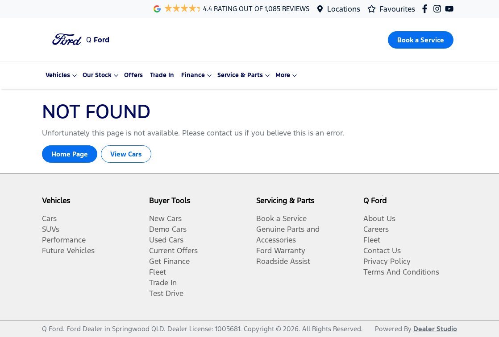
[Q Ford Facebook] (426, 8)
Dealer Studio (435, 329)
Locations (343, 9)
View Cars (126, 154)
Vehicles (62, 75)
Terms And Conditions (401, 272)
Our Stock (102, 75)
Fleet (157, 272)
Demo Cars (168, 229)
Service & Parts (244, 75)
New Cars (165, 218)
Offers (133, 75)
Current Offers (173, 250)
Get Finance (169, 261)
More (287, 75)
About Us (379, 218)
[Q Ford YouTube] (451, 8)
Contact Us (382, 250)
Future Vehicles (68, 250)
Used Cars (166, 240)
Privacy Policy (387, 261)
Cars (49, 218)
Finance (197, 75)
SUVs (50, 229)
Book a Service (281, 218)
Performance (64, 240)
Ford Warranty (280, 250)
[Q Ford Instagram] (439, 8)
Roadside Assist (283, 261)
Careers (376, 229)
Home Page (69, 154)
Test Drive (166, 293)
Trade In (162, 75)
